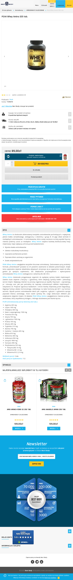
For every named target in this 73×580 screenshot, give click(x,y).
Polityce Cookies (50, 578)
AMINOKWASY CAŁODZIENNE (35, 10)
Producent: (5, 100)
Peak (11, 100)
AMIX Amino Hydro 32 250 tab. (19, 409)
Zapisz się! (36, 464)
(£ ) (52, 6)
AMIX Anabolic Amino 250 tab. (54, 409)
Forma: (4, 102)
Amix (19, 406)
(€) (52, 4)
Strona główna (7, 10)
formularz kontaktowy (54, 199)
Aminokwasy (19, 10)
